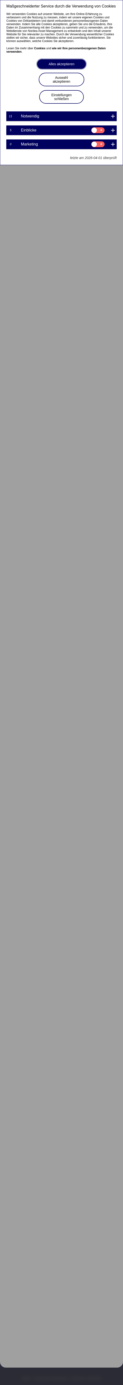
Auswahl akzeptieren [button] (61, 79)
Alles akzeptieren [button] (62, 64)
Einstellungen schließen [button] (61, 97)
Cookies (40, 48)
